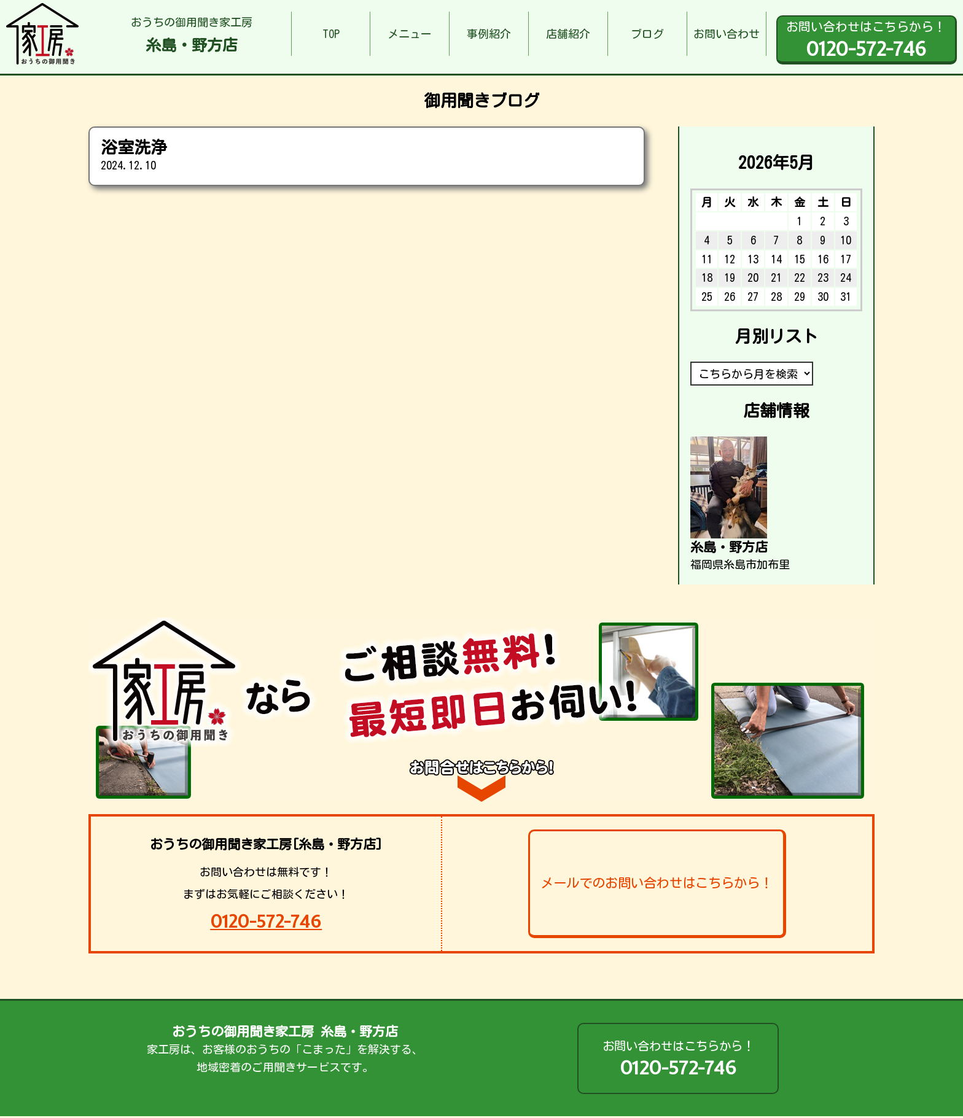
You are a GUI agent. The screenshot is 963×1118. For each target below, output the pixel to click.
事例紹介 (489, 33)
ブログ (647, 33)
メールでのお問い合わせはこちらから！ (656, 883)
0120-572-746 (266, 921)
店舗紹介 (568, 33)
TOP (331, 33)
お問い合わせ (726, 33)
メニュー (410, 33)
